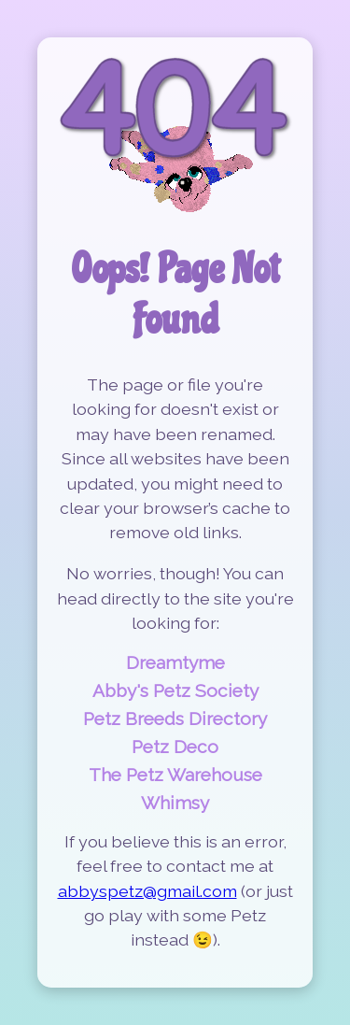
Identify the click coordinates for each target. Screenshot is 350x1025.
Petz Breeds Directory (175, 718)
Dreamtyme (175, 662)
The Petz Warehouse (175, 774)
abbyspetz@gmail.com (147, 891)
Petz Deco (175, 746)
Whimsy (175, 802)
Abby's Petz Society (175, 690)
